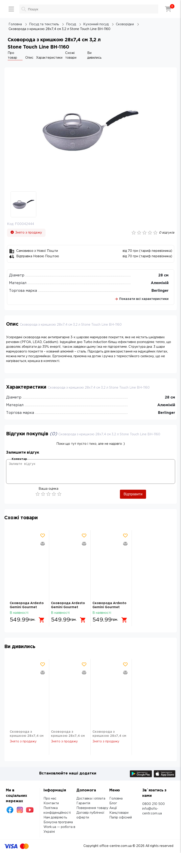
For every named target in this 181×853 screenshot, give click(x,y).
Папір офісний (120, 817)
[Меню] (11, 9)
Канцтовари (118, 812)
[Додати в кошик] (42, 618)
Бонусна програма (58, 822)
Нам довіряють (55, 817)
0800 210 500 (153, 804)
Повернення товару (92, 808)
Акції (113, 808)
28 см (163, 275)
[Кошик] (168, 9)
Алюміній (160, 283)
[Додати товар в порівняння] (42, 543)
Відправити (133, 494)
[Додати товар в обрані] (42, 535)
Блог (113, 803)
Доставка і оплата (90, 798)
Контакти (51, 803)
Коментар (19, 459)
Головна (116, 798)
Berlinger (160, 290)
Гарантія (83, 803)
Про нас (50, 798)
